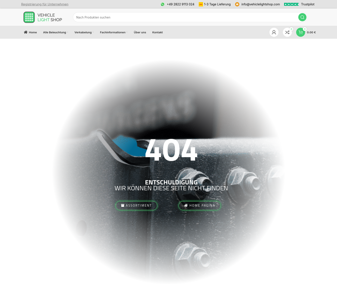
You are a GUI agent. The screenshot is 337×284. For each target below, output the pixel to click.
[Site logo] (42, 17)
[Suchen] (190, 17)
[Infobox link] (45, 4)
